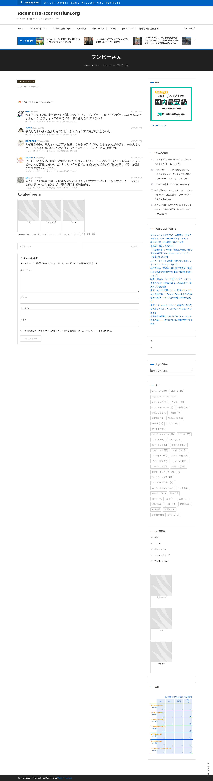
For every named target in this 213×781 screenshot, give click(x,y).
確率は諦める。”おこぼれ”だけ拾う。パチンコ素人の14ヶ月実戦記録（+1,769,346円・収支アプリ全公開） (173, 194)
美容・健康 (81, 28)
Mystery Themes (64, 777)
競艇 (83, 234)
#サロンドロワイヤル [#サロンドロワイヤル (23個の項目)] (164, 396)
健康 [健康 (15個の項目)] (174, 493)
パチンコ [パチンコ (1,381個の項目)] (178, 466)
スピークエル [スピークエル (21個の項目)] (160, 444)
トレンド (44, 234)
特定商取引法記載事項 (148, 28)
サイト (23, 319)
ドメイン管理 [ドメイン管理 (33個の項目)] (160, 461)
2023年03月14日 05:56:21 (64, 135)
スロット (36, 234)
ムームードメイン (158, 125)
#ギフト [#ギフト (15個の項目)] (177, 391)
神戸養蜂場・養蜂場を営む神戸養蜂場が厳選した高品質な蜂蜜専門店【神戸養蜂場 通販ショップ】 (171, 272)
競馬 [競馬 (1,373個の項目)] (185, 504)
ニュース (53, 234)
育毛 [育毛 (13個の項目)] (156, 509)
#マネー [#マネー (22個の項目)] (178, 402)
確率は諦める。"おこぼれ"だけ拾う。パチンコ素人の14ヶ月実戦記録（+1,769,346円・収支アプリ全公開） (171, 283)
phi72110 (41, 86)
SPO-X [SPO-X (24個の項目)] (157, 423)
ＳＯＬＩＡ (63, 3)
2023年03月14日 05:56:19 (64, 151)
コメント (25, 269)
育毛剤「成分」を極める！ (162, 245)
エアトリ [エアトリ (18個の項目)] (184, 434)
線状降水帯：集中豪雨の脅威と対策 (166, 242)
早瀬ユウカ (28, 246)
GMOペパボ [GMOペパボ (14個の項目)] (175, 418)
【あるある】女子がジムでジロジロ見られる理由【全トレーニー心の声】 (114, 40)
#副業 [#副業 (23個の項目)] (182, 407)
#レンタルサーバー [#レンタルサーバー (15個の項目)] (162, 407)
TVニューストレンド (38, 28)
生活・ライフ (98, 28)
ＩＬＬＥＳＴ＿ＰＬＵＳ (93, 3)
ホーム (20, 28)
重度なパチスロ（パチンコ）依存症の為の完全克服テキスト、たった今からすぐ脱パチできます (171, 309)
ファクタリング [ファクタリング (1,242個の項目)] (162, 477)
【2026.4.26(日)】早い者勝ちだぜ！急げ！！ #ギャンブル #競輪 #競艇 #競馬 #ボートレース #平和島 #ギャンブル (163, 40)
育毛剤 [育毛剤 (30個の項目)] (169, 509)
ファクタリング (73, 234)
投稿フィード (160, 549)
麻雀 (94, 234)
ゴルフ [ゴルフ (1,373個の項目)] (175, 439)
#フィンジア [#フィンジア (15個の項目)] (159, 402)
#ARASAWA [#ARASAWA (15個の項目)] (159, 391)
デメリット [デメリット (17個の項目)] (179, 450)
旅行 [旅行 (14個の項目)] (170, 498)
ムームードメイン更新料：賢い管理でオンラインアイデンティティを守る (65, 40)
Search (190, 28)
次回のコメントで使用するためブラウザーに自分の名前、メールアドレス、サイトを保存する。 (69, 330)
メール (24, 308)
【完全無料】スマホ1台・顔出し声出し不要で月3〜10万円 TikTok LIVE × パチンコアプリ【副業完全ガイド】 (171, 253)
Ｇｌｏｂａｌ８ (114, 3)
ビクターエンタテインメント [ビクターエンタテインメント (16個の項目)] (166, 471)
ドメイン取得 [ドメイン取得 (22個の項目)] (179, 455)
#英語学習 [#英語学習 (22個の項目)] (159, 412)
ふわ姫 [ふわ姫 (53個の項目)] (172, 423)
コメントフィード (162, 555)
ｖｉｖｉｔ (50, 3)
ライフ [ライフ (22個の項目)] (183, 487)
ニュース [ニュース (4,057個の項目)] (179, 461)
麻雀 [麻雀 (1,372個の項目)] (173, 514)
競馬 (88, 234)
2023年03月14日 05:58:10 (64, 122)
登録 (156, 537)
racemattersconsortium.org (48, 13)
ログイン (158, 543)
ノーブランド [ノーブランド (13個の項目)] (160, 466)
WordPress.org (161, 561)
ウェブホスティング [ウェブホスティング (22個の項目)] (163, 434)
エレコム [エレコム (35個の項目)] (158, 439)
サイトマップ (127, 28)
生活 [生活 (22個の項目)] (183, 498)
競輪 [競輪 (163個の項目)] (171, 504)
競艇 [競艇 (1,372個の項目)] (157, 504)
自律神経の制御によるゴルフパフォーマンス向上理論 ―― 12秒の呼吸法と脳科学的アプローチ (171, 320)
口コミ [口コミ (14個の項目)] (157, 498)
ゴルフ (28, 234)
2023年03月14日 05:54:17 (64, 171)
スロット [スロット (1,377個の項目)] (179, 444)
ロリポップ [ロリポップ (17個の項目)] (159, 493)
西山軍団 (132, 246)
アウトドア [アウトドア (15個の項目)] (159, 428)
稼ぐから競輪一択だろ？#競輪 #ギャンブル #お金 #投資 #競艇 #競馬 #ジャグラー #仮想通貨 (173, 209)
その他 (113, 28)
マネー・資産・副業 (62, 28)
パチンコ (62, 234)
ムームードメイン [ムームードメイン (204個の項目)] (162, 487)
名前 (23, 296)
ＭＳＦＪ (76, 3)
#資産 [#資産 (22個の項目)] (175, 412)
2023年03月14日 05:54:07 (64, 188)
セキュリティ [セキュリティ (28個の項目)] (160, 450)
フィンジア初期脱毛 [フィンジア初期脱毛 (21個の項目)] (162, 482)
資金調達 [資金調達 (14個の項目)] (158, 514)
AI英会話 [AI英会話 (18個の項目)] (158, 418)
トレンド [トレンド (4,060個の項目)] (159, 455)
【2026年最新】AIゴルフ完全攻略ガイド (172, 184)
